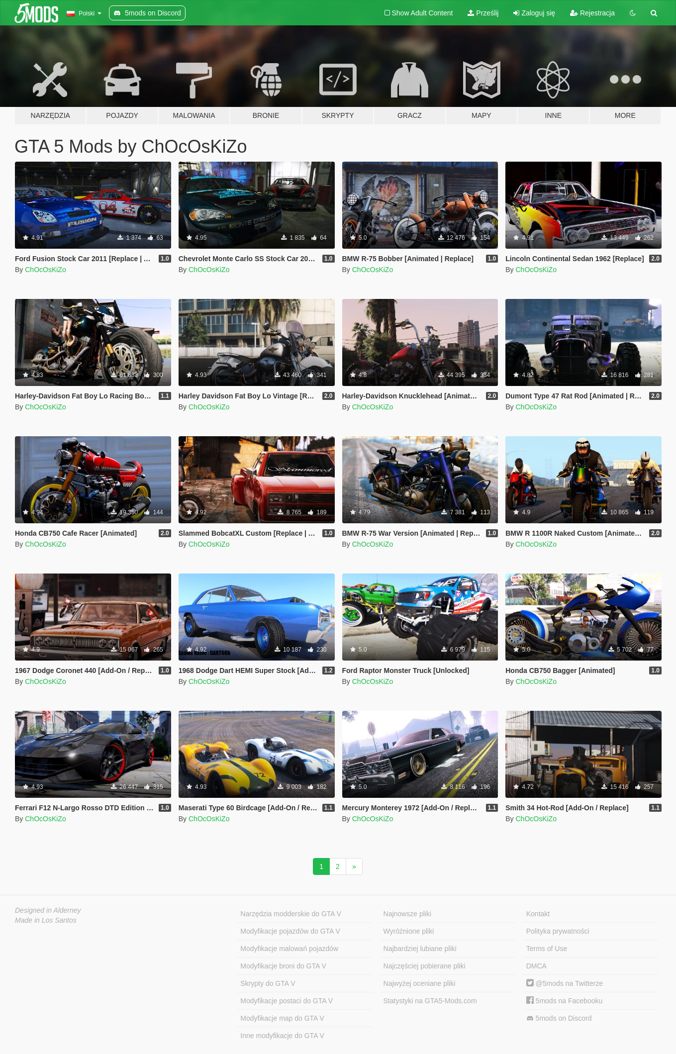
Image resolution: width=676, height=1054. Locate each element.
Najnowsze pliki (407, 914)
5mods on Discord (559, 1018)
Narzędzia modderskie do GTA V (290, 914)
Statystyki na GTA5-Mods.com (430, 1001)
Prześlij (483, 13)
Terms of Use (546, 949)
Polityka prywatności (557, 931)
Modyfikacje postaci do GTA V (286, 1001)
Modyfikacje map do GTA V (282, 1018)
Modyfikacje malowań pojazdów (289, 949)
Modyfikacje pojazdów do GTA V (290, 931)
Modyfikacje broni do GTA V (283, 966)
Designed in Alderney (48, 910)
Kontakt (538, 914)
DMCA (536, 966)
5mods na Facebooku (564, 1000)
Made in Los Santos (46, 920)
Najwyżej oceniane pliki (420, 983)
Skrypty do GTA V (267, 983)
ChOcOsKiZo (45, 270)
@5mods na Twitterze (564, 983)
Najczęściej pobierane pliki (425, 966)
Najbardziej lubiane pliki (420, 949)
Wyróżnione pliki (409, 931)
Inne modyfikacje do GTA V (282, 1036)
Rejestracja (592, 13)
